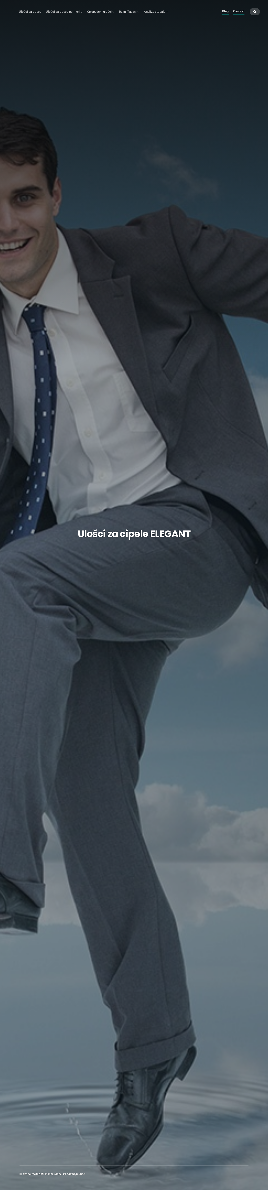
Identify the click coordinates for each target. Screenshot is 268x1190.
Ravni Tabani (128, 11)
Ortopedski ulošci (99, 11)
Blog (225, 11)
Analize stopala (154, 11)
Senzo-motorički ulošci (38, 1174)
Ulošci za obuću (30, 11)
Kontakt (238, 11)
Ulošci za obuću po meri (63, 11)
